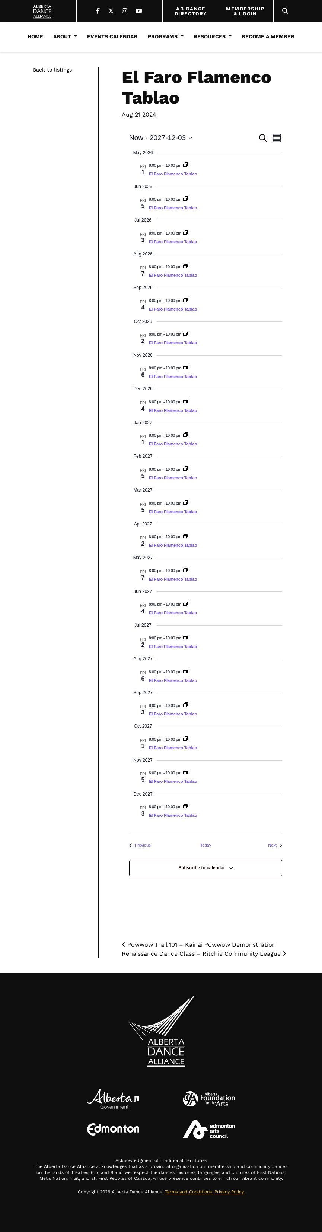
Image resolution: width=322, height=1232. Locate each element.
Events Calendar (112, 36)
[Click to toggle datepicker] (160, 138)
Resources (210, 36)
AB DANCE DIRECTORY (191, 11)
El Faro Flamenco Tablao (173, 174)
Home (35, 36)
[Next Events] (275, 845)
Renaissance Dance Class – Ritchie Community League (204, 953)
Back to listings (52, 69)
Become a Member (268, 36)
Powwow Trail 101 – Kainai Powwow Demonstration (199, 944)
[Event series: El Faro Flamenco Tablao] (185, 165)
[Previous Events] (140, 845)
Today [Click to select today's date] (205, 845)
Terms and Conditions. (189, 1191)
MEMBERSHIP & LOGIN (245, 11)
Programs (163, 36)
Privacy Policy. (229, 1191)
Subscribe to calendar (201, 867)
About (62, 36)
